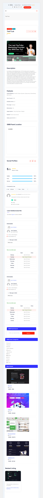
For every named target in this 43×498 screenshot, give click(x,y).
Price (8, 178)
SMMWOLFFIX (11, 458)
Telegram (9, 355)
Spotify (8, 353)
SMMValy (10, 409)
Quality (8, 176)
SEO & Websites (10, 348)
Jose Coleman (13, 227)
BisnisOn (10, 385)
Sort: (7, 189)
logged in (13, 214)
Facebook (9, 343)
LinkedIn (8, 346)
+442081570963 (15, 285)
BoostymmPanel (11, 433)
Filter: (19, 189)
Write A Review (27, 7)
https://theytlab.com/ (12, 236)
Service (8, 181)
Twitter (8, 360)
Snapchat (9, 350)
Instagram (9, 344)
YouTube (9, 28)
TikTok (8, 357)
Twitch (8, 359)
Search (28, 333)
